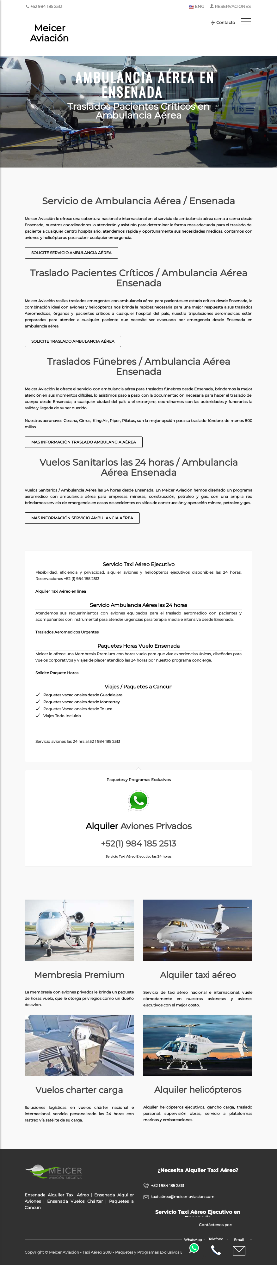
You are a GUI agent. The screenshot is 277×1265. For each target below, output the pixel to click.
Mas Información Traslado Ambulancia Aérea (83, 442)
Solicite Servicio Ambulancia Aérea (71, 252)
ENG (196, 6)
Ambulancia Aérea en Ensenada (144, 83)
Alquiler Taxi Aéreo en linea (60, 591)
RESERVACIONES (233, 6)
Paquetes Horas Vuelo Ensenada (138, 646)
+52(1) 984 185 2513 (138, 843)
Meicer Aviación (49, 33)
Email (239, 1247)
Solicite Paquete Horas (56, 672)
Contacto (223, 22)
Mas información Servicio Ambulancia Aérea (82, 518)
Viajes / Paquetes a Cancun (139, 687)
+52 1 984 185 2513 (167, 1185)
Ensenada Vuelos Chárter (74, 1201)
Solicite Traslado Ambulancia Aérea (72, 341)
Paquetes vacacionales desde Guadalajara (82, 695)
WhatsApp (193, 1245)
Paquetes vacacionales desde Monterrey (81, 702)
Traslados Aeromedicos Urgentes (67, 632)
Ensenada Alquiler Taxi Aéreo (57, 1194)
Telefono (215, 1246)
